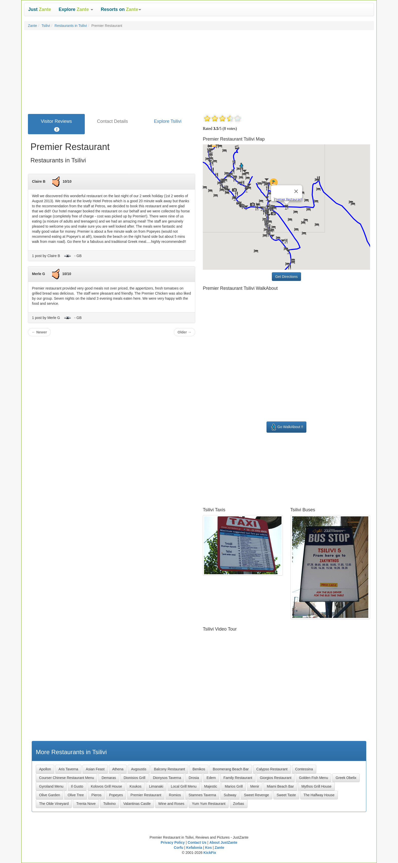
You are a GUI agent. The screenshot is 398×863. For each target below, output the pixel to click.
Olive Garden (49, 795)
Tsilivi (46, 26)
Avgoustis (138, 769)
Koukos (136, 786)
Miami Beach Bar (280, 786)
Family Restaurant (237, 778)
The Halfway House (319, 795)
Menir (254, 786)
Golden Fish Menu (313, 778)
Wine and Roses (171, 804)
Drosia (194, 778)
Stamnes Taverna (202, 795)
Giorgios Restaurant (276, 778)
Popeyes (116, 795)
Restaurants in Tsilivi (71, 26)
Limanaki (156, 786)
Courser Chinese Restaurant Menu (66, 778)
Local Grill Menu (183, 786)
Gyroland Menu (51, 786)
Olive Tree (76, 795)
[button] (76, 9)
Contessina (304, 769)
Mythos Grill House (316, 786)
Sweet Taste (286, 795)
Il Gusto (77, 786)
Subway (230, 795)
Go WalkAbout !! (286, 427)
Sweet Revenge (256, 795)
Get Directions (286, 277)
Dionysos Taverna (167, 778)
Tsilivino (109, 804)
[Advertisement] (199, 70)
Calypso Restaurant (272, 769)
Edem (211, 778)
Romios (175, 795)
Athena (117, 769)
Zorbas (238, 804)
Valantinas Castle (137, 804)
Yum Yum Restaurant (208, 804)
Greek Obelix (346, 778)
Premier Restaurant (145, 795)
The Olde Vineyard (54, 804)
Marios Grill (234, 786)
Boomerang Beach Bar (231, 769)
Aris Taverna (68, 769)
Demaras (109, 778)
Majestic (210, 786)
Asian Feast (95, 769)
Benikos (199, 769)
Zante (32, 26)
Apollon (45, 769)
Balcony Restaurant (169, 769)
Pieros (96, 795)
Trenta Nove (86, 804)
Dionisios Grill (134, 778)
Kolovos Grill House (106, 786)
